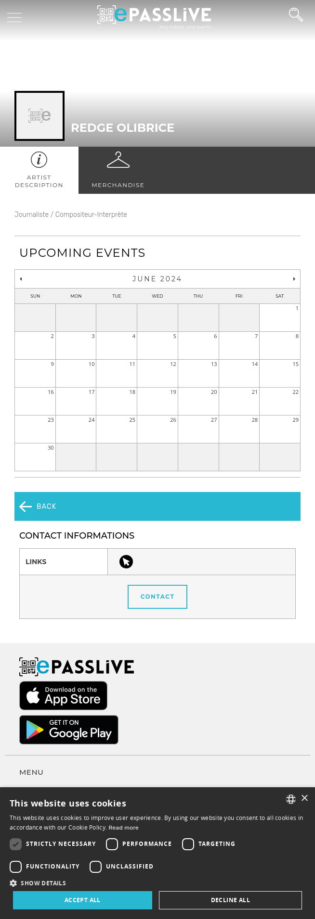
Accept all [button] (83, 900)
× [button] (304, 798)
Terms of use (39, 772)
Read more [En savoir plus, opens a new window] (124, 827)
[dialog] (157, 853)
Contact (158, 568)
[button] (157, 882)
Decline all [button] (230, 900)
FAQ (25, 755)
